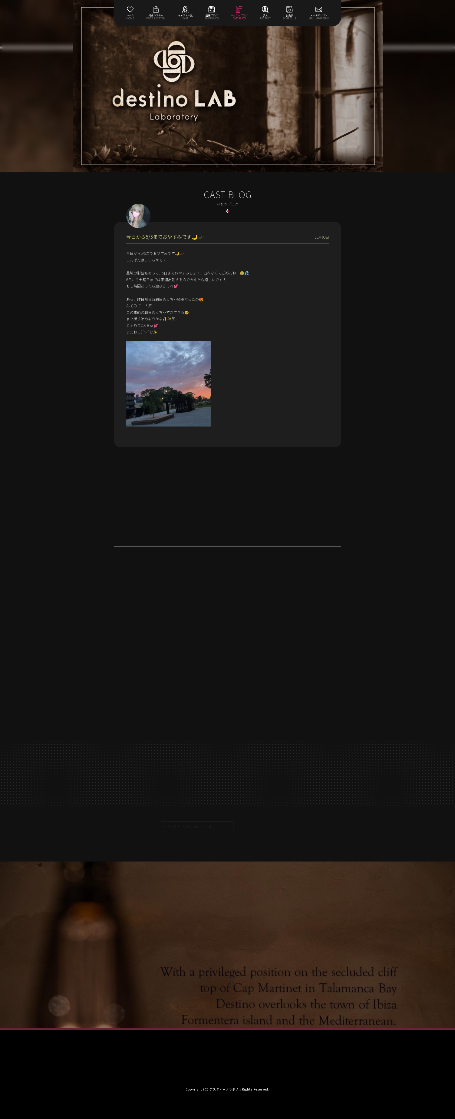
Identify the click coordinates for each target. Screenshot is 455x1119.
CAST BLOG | (194, 826)
